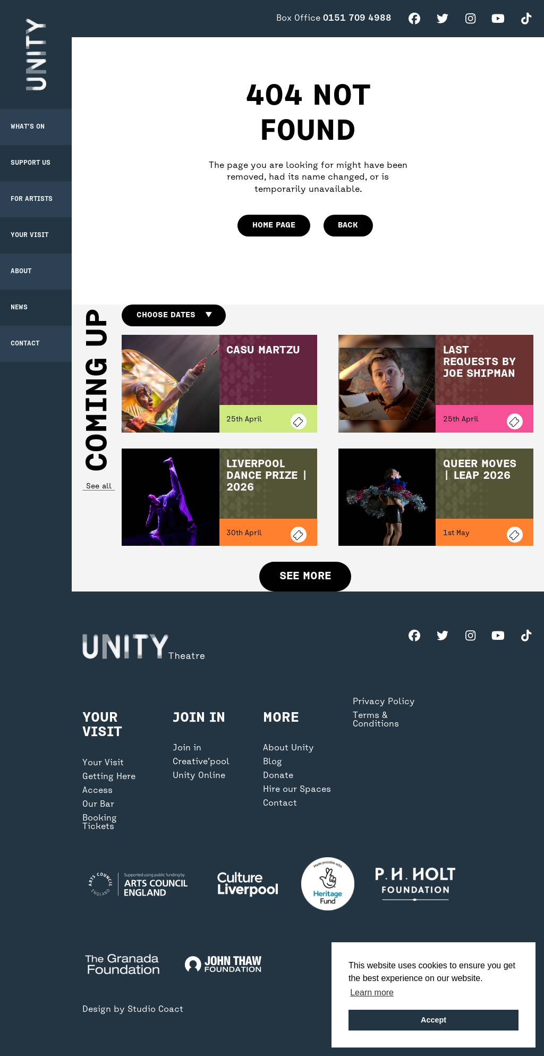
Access (97, 790)
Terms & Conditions (376, 720)
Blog (272, 762)
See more (305, 576)
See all (98, 487)
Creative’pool (201, 762)
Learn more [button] (372, 992)
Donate (278, 776)
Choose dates (174, 315)
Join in (187, 748)
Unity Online (199, 776)
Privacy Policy (384, 702)
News (19, 307)
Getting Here (108, 777)
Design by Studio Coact (132, 1009)
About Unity (288, 748)
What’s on (28, 127)
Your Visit (29, 235)
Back (348, 225)
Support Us (30, 163)
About (21, 271)
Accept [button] (433, 1020)
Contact (25, 344)
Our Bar (98, 804)
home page (273, 225)
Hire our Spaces (297, 789)
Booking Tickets (99, 822)
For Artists (32, 199)
